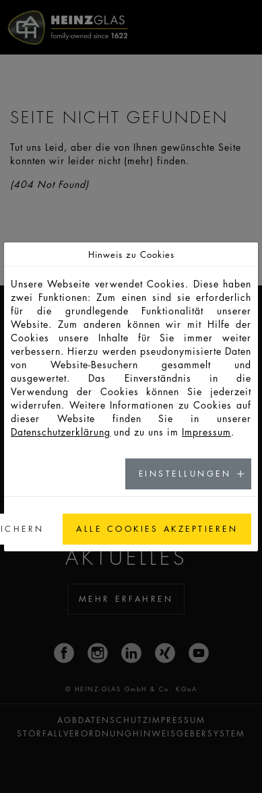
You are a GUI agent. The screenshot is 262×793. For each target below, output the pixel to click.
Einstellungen (185, 473)
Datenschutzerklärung (60, 431)
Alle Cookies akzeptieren (157, 529)
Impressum (206, 431)
